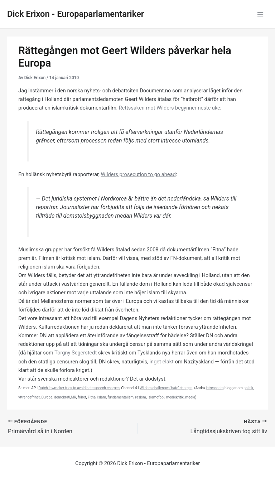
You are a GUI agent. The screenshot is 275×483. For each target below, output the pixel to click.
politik (248, 388)
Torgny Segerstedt (75, 352)
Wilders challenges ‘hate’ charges (166, 388)
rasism (140, 397)
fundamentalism (120, 397)
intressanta (215, 388)
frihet (82, 397)
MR (73, 397)
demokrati (62, 397)
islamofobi (156, 397)
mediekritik (175, 397)
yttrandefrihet (29, 397)
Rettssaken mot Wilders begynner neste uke (169, 108)
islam (101, 397)
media (190, 397)
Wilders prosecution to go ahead (138, 174)
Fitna (92, 397)
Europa (46, 397)
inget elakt (162, 361)
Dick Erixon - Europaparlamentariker (75, 14)
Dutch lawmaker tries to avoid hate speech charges (79, 388)
